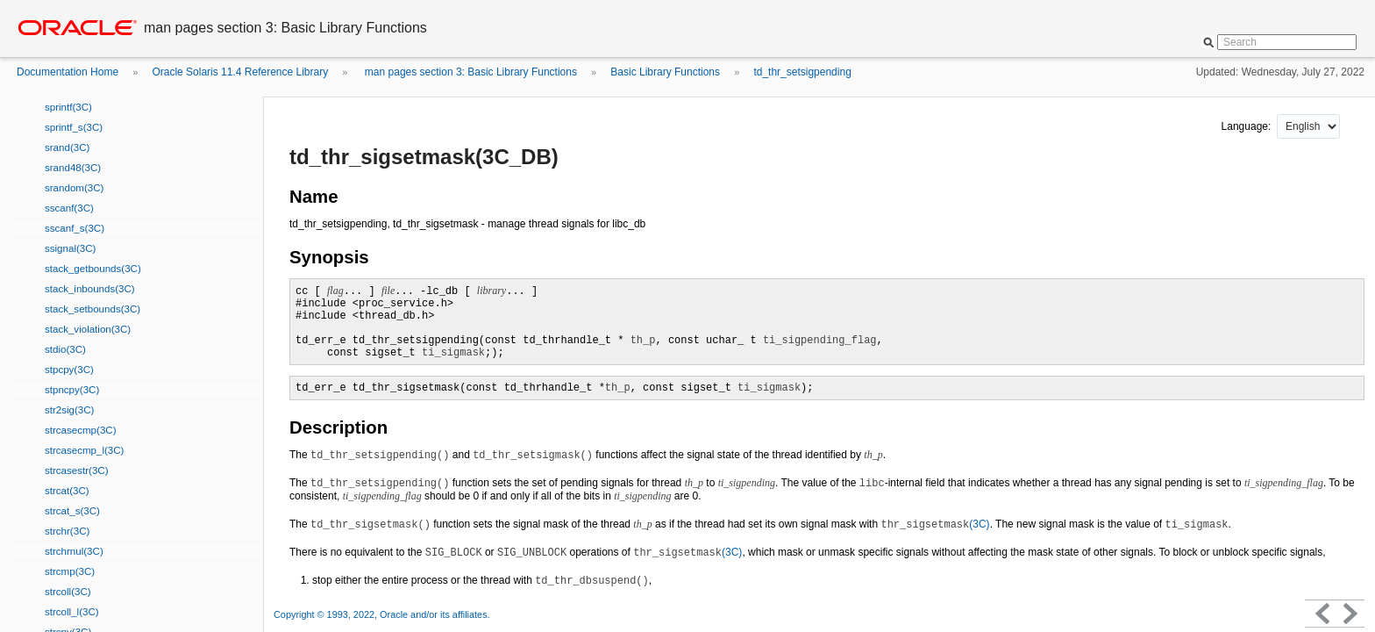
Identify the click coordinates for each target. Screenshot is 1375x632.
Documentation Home (67, 72)
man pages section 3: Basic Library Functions (469, 72)
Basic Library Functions (665, 72)
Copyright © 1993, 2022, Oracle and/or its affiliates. (383, 614)
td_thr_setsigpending (802, 72)
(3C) (934, 524)
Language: (1248, 126)
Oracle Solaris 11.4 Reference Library (240, 72)
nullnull (1308, 126)
